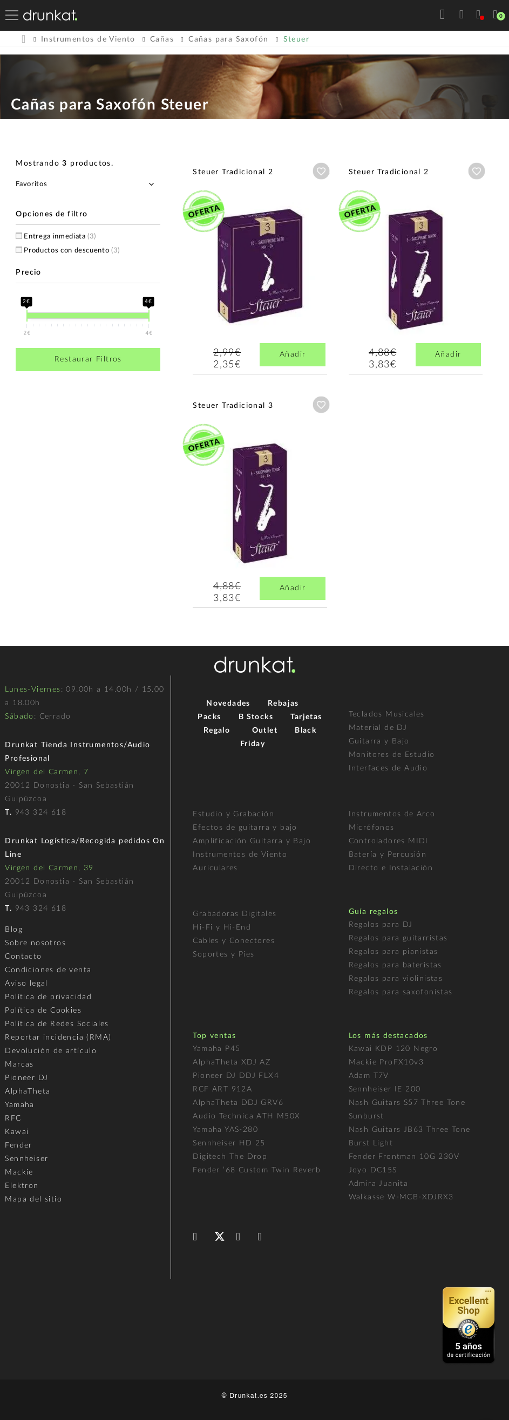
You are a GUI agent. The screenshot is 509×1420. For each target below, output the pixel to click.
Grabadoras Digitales (234, 914)
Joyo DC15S (373, 1170)
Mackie (19, 1172)
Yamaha (19, 1105)
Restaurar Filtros (88, 359)
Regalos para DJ (381, 925)
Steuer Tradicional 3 (233, 405)
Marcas (19, 1064)
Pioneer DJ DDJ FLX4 (236, 1076)
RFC (13, 1118)
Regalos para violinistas (396, 978)
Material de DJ (378, 728)
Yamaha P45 (216, 1049)
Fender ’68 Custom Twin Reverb (257, 1170)
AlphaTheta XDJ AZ (231, 1062)
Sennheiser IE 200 (385, 1089)
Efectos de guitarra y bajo (245, 827)
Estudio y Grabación (233, 814)
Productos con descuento (72, 250)
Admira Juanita (379, 1183)
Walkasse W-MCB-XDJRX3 (401, 1197)
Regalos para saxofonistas (401, 992)
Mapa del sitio (33, 1199)
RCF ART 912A (222, 1089)
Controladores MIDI (389, 841)
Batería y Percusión (388, 854)
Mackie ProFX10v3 (386, 1062)
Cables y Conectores (234, 941)
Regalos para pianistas (393, 951)
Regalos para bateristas (395, 965)
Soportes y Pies (223, 954)
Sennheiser (26, 1159)
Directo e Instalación (391, 868)
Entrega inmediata (60, 236)
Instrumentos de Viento (240, 854)
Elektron (21, 1186)
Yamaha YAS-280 (225, 1130)
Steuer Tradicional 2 (233, 172)
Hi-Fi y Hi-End (222, 927)
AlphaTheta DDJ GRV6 (238, 1103)
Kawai (17, 1132)
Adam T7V (369, 1076)
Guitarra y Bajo (379, 741)
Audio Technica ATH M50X (246, 1116)
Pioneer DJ (26, 1078)
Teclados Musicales (387, 714)
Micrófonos (372, 827)
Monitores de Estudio (392, 755)
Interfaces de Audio (388, 768)
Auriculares (215, 868)
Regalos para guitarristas (398, 938)
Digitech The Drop (230, 1156)
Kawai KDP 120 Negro (393, 1049)
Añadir (293, 354)
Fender (18, 1145)
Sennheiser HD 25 (229, 1143)
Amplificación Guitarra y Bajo (252, 841)
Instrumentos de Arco (392, 814)
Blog (14, 929)
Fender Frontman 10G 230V (404, 1156)
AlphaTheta (27, 1091)
